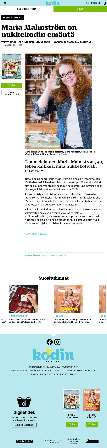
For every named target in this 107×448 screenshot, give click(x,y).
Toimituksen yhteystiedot (64, 374)
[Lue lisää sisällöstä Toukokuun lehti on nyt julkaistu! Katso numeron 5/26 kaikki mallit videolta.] (76, 299)
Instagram (57, 342)
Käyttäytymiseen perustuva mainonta (73, 441)
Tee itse (7, 18)
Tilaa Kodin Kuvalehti (37, 234)
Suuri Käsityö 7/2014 (36, 256)
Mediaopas (79, 371)
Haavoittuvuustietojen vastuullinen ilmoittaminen (35, 371)
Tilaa (80, 9)
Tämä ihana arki (18, 315)
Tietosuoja (90, 371)
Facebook (50, 342)
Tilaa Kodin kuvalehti (40, 374)
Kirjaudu (98, 3)
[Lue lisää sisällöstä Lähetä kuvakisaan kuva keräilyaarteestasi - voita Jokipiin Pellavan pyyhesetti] (31, 299)
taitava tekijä (58, 256)
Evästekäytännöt (69, 367)
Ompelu (18, 18)
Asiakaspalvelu (53, 367)
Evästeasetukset (36, 367)
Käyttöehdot (66, 371)
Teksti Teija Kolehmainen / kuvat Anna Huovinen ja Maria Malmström (46, 42)
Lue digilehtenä (26, 9)
